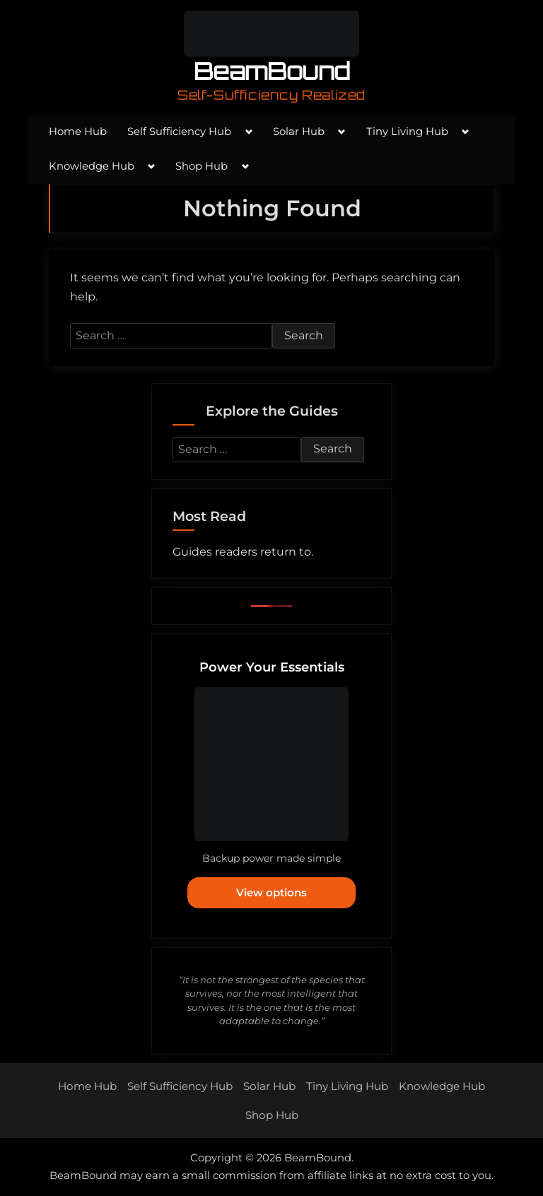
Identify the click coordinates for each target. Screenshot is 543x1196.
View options (271, 892)
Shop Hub (201, 166)
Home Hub (78, 131)
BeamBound (272, 71)
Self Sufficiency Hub (179, 131)
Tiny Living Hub (407, 131)
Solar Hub (299, 131)
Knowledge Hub (91, 166)
